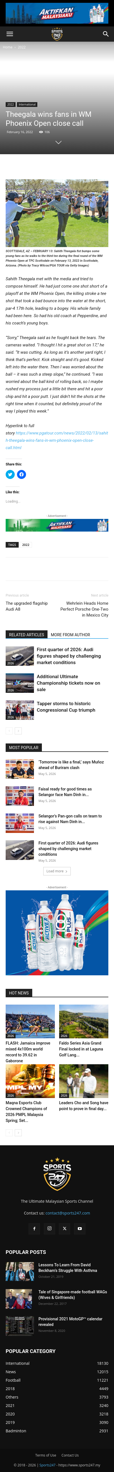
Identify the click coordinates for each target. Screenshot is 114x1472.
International (27, 104)
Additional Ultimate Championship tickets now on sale (68, 683)
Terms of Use (45, 1455)
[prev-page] (9, 730)
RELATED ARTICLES (26, 635)
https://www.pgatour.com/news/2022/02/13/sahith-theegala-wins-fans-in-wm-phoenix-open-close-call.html (57, 440)
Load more (57, 871)
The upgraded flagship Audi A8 (27, 606)
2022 (21, 47)
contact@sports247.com (68, 1213)
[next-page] (18, 730)
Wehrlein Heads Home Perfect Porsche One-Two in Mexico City (84, 609)
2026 (10, 663)
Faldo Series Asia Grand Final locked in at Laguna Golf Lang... (81, 1049)
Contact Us (70, 1455)
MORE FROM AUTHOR (70, 635)
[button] (10, 34)
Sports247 (48, 1465)
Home (7, 47)
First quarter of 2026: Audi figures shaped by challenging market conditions (69, 656)
